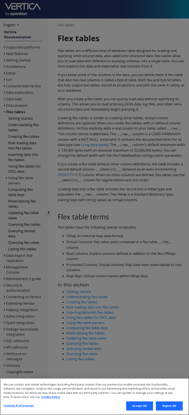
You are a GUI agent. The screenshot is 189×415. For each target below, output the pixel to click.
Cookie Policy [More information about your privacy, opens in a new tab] (50, 403)
